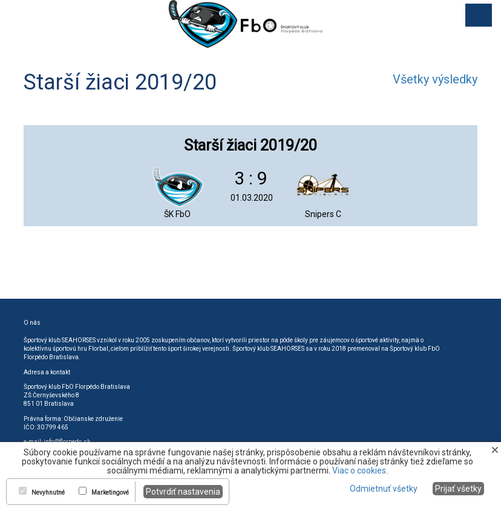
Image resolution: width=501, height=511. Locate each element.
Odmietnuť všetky (384, 488)
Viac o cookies (359, 470)
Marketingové (110, 493)
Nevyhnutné (48, 493)
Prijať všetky (458, 488)
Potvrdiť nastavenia (183, 491)
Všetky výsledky (435, 79)
